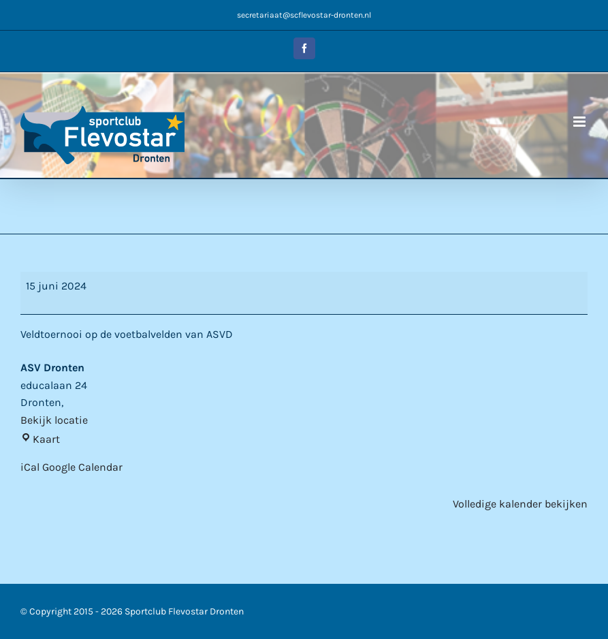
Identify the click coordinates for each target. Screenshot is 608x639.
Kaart (40, 439)
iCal (29, 467)
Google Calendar (82, 467)
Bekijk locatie (54, 420)
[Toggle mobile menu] (580, 121)
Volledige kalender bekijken (520, 503)
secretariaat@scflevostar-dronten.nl (304, 15)
